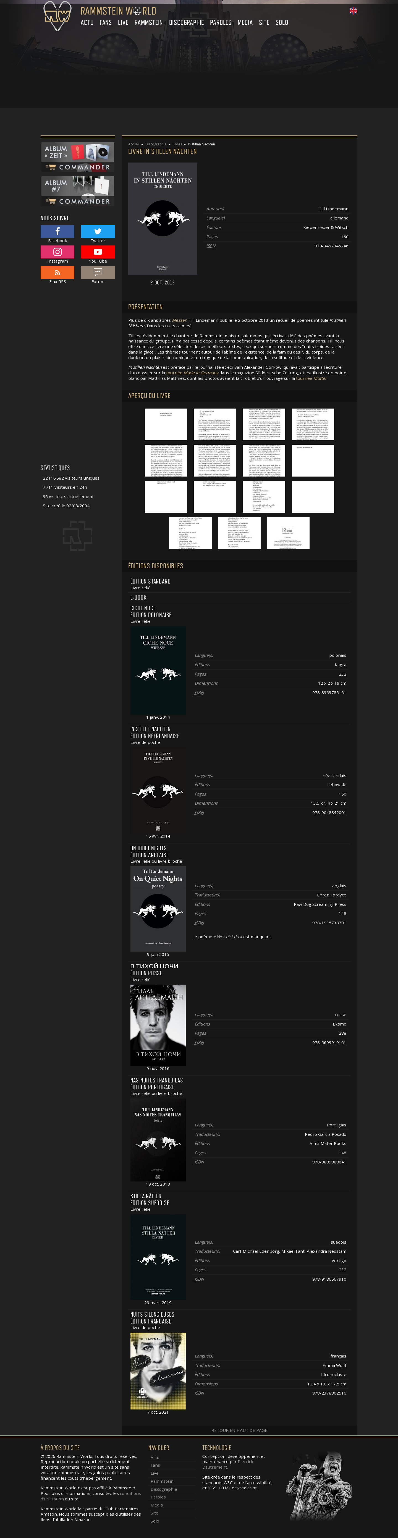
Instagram (57, 254)
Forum (98, 275)
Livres (177, 144)
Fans (106, 23)
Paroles (221, 23)
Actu (87, 23)
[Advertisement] (199, 69)
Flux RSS (57, 275)
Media (245, 23)
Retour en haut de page (239, 1430)
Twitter (98, 234)
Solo (282, 23)
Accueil (134, 144)
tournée (192, 372)
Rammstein (149, 23)
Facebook (57, 234)
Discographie (186, 23)
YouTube (98, 254)
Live (123, 23)
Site (264, 23)
